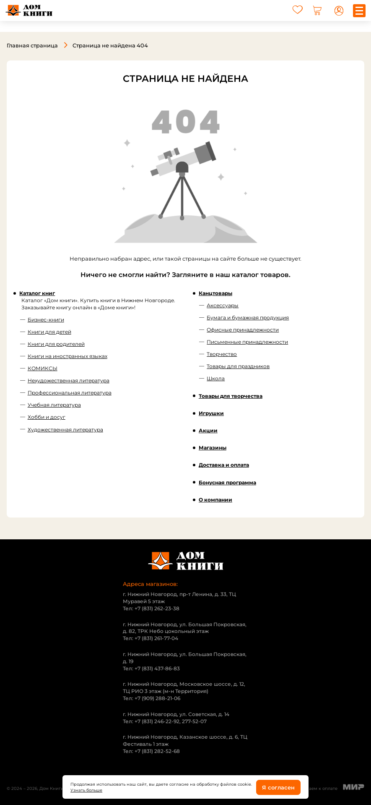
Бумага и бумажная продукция (248, 317)
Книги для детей (49, 331)
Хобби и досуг (46, 417)
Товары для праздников (238, 366)
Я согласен (278, 787)
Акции (208, 430)
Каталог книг (37, 293)
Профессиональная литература (70, 392)
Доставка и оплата (224, 465)
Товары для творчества (230, 395)
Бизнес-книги (46, 319)
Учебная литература (54, 405)
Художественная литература (65, 429)
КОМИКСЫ (42, 368)
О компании (215, 499)
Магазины (212, 447)
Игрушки (211, 413)
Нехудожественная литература (68, 380)
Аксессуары (223, 305)
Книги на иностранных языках (67, 356)
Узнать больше (86, 790)
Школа (216, 378)
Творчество (222, 353)
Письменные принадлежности (247, 341)
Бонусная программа (227, 482)
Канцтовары (215, 293)
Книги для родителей (56, 343)
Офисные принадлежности (243, 329)
